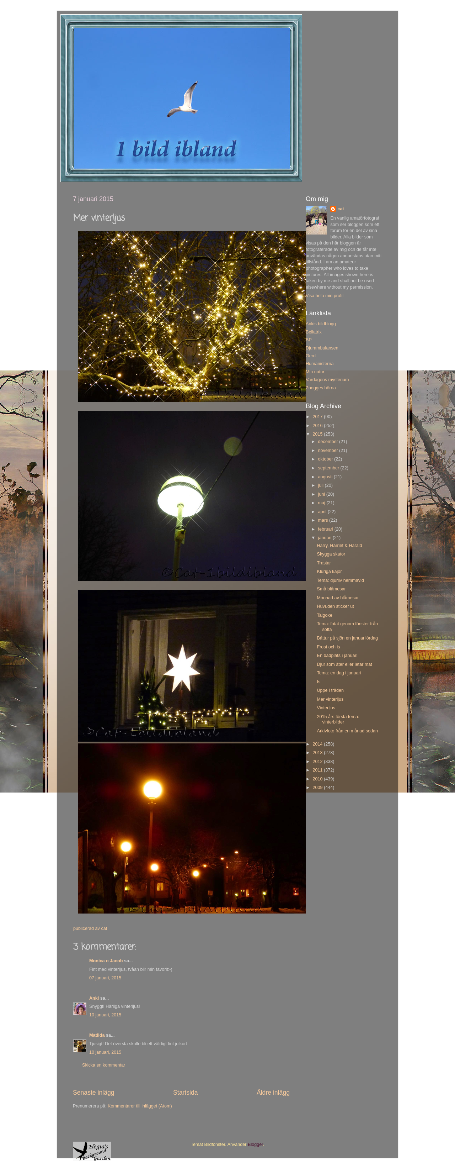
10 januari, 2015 (105, 1014)
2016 (318, 425)
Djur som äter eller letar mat (344, 664)
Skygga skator (331, 554)
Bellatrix (314, 332)
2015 (318, 434)
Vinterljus (326, 707)
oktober (326, 459)
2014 (318, 744)
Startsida (185, 1092)
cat (340, 208)
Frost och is (328, 646)
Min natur (315, 371)
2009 (318, 787)
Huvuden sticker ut (335, 606)
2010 (318, 779)
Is (318, 681)
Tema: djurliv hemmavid (340, 580)
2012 (318, 761)
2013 (318, 752)
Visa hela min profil (324, 295)
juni (322, 494)
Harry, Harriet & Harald (339, 545)
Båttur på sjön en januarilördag (347, 638)
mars (323, 520)
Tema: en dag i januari (339, 672)
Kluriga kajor (329, 571)
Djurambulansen (322, 348)
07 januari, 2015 (105, 977)
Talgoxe (324, 615)
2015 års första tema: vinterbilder (338, 719)
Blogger (255, 1144)
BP (309, 339)
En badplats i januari (337, 655)
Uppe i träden (330, 690)
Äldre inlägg (273, 1092)
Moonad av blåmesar (338, 597)
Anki (94, 998)
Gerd (311, 355)
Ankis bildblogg (321, 323)
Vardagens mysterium (327, 379)
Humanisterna (319, 363)
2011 (318, 770)
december (328, 441)
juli (321, 485)
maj (322, 502)
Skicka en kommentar (103, 1065)
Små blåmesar (331, 588)
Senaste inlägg (93, 1092)
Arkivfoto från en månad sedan (347, 730)
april (323, 511)
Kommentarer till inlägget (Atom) (140, 1106)
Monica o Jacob (106, 960)
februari (326, 529)
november (328, 450)
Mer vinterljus (330, 699)
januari (325, 537)
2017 (318, 416)
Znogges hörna (321, 387)
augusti (326, 476)
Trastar (324, 563)
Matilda (97, 1035)
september (329, 467)
